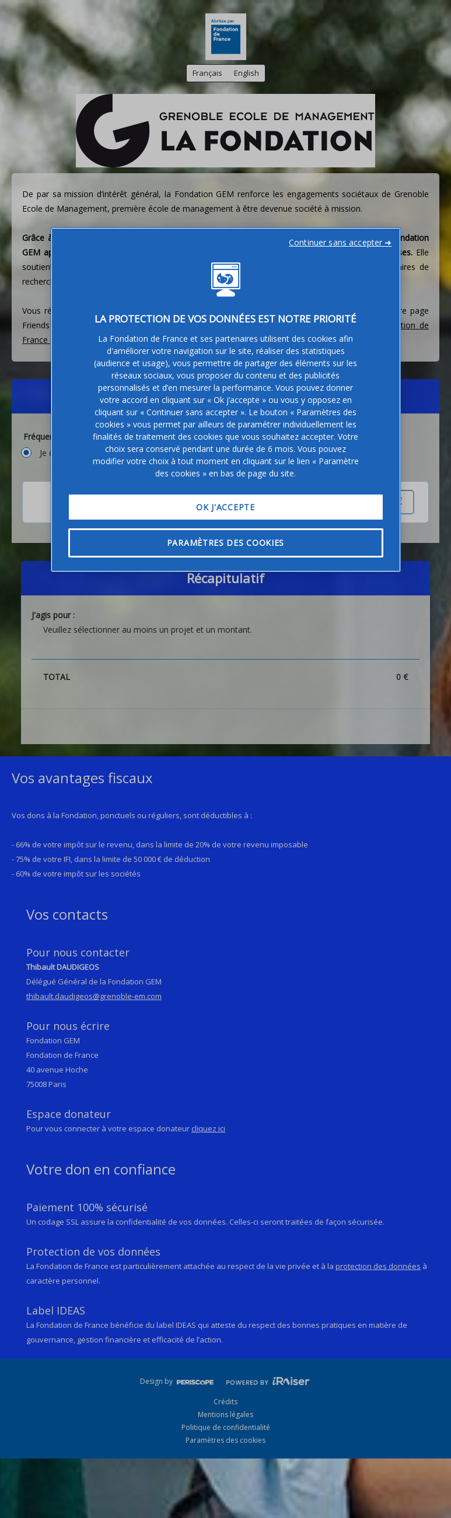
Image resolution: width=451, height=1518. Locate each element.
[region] (226, 399)
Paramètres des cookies (225, 542)
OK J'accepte (225, 507)
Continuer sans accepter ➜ (340, 242)
